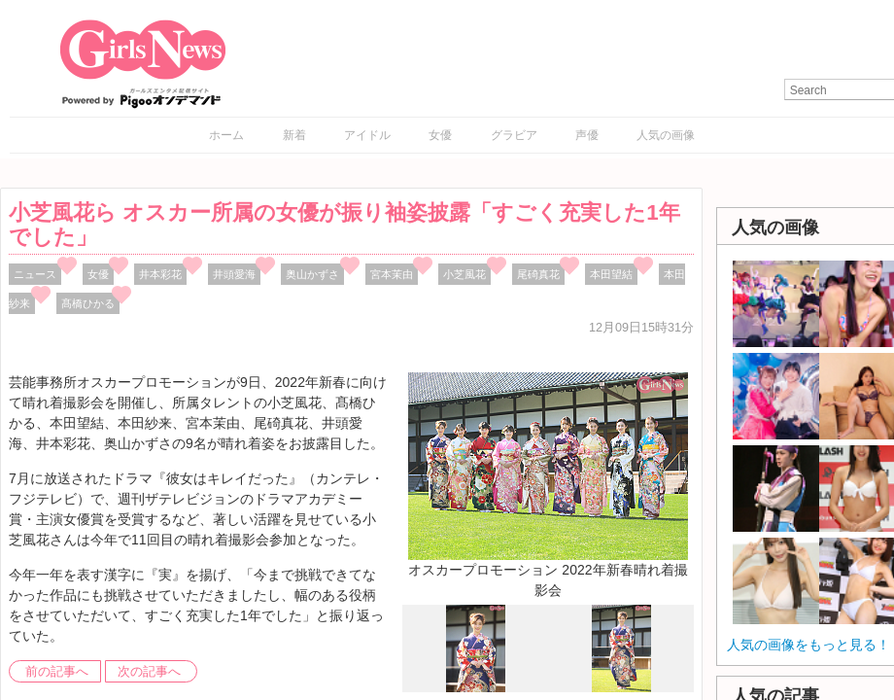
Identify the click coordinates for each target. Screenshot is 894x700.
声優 (587, 135)
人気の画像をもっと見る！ (808, 644)
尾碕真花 (538, 274)
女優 (440, 135)
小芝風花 (464, 274)
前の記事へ (56, 672)
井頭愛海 (234, 274)
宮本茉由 (391, 274)
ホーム (226, 135)
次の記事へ (149, 672)
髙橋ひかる (88, 303)
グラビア (514, 135)
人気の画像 (665, 135)
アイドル (367, 135)
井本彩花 (160, 274)
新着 (294, 135)
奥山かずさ (312, 274)
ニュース (35, 274)
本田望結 (611, 274)
